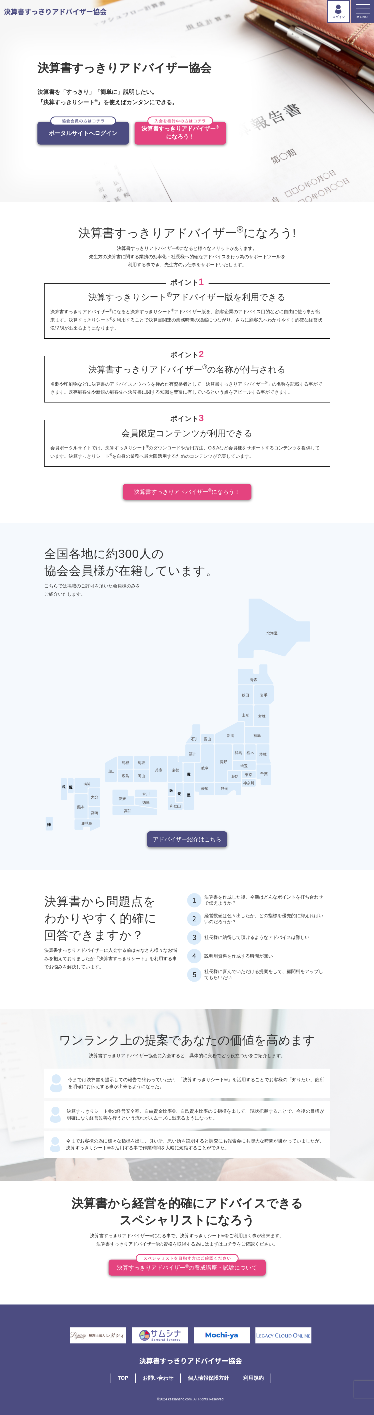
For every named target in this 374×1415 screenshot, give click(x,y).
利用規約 (253, 1378)
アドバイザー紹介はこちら (187, 839)
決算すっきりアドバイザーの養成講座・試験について (187, 1265)
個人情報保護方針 (208, 1378)
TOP (123, 1378)
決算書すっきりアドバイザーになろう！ (187, 491)
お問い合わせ (158, 1378)
